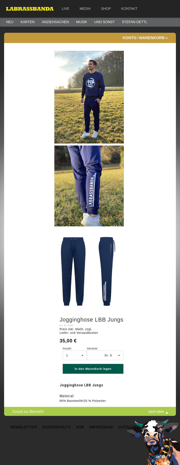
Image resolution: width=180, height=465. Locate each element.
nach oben (156, 411)
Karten (28, 22)
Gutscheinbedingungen (144, 427)
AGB (80, 427)
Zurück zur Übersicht (28, 411)
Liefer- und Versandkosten (79, 332)
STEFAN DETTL (135, 22)
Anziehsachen (55, 22)
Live (65, 9)
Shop (106, 9)
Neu (9, 22)
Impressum (101, 427)
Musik (81, 22)
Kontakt (129, 9)
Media (85, 9)
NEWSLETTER (23, 427)
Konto (129, 38)
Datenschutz (56, 427)
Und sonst (104, 22)
